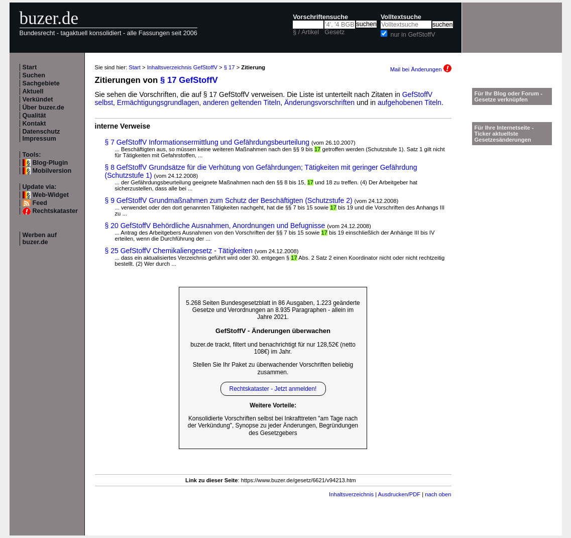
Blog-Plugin (50, 162)
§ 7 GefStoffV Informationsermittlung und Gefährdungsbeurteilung (207, 142)
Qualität (34, 115)
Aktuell (33, 91)
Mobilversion (52, 170)
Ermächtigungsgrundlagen (158, 102)
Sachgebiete (41, 83)
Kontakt (34, 123)
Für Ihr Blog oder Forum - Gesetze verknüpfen (509, 96)
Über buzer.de (43, 107)
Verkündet (38, 99)
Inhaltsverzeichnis (351, 494)
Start (30, 67)
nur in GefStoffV (412, 34)
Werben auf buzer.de (40, 239)
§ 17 (229, 67)
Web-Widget (51, 194)
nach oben (438, 494)
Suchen (34, 75)
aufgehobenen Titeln (409, 102)
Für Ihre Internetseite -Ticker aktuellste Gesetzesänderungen (504, 134)
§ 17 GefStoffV (189, 80)
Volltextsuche (401, 17)
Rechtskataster (55, 210)
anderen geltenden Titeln (241, 102)
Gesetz (334, 32)
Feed (40, 202)
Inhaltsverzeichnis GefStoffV (182, 67)
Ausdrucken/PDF (399, 494)
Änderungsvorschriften (319, 102)
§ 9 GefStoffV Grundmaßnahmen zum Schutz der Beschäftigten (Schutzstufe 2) (229, 200)
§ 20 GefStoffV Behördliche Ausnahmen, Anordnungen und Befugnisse (215, 226)
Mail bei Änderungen (420, 69)
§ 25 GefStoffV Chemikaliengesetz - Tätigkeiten (179, 251)
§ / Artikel (306, 32)
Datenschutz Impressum (41, 135)
